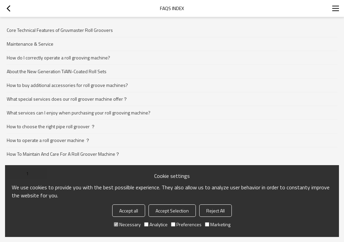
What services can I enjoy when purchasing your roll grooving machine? (78, 112)
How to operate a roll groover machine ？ (48, 140)
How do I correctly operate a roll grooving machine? (58, 57)
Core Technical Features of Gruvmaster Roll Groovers (60, 30)
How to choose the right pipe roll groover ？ (51, 126)
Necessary (127, 224)
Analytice (156, 224)
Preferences (186, 224)
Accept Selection (172, 210)
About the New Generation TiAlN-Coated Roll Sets (56, 71)
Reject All (215, 210)
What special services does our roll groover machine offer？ (67, 98)
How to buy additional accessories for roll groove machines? (67, 85)
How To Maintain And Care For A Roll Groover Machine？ (63, 153)
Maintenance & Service (30, 43)
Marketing (217, 224)
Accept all (128, 210)
